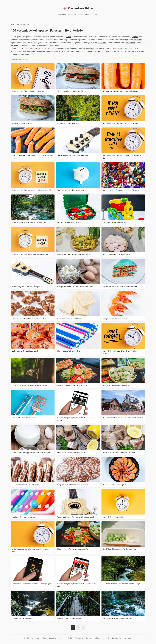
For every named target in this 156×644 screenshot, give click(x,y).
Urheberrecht (99, 638)
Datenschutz (116, 638)
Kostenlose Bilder (77, 8)
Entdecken (102, 43)
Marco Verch (34, 638)
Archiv (61, 638)
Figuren (135, 37)
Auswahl (97, 51)
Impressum (127, 638)
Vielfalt (68, 37)
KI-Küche (69, 638)
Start (12, 25)
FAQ (107, 638)
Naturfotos (130, 43)
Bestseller (52, 638)
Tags (17, 25)
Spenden (89, 638)
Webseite (17, 46)
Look (20, 54)
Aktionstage (79, 638)
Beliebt (44, 638)
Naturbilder (137, 40)
